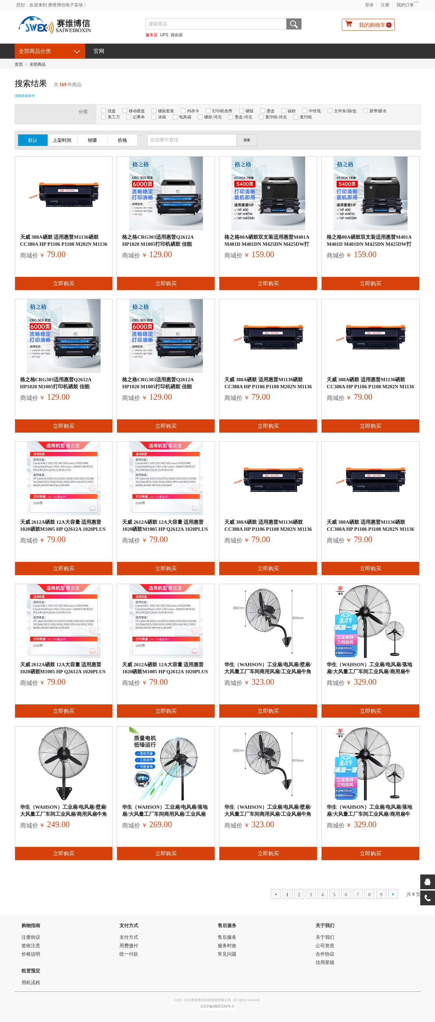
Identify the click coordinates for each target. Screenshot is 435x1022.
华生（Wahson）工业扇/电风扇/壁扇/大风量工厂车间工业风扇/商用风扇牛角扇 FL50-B (63, 814)
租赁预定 (30, 970)
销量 (92, 140)
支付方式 (128, 925)
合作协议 (325, 954)
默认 (33, 140)
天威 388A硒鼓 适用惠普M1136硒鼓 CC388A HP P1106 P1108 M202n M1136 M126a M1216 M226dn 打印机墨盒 (63, 244)
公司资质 (325, 945)
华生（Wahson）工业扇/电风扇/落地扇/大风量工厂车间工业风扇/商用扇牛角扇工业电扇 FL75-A (369, 671)
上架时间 (62, 140)
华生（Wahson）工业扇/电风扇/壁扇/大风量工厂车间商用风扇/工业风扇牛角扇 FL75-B (267, 671)
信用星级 (325, 962)
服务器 (152, 35)
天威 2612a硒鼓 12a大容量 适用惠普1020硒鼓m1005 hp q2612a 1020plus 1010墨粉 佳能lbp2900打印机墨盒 (63, 529)
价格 (122, 140)
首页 (19, 64)
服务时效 (227, 945)
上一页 (276, 894)
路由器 (177, 35)
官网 (99, 51)
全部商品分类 (35, 51)
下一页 (393, 894)
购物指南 (30, 925)
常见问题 (227, 954)
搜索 (294, 24)
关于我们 (325, 925)
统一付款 (128, 954)
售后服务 (227, 925)
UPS (164, 35)
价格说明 (30, 954)
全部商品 (38, 64)
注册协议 (30, 937)
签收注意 (30, 945)
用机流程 (30, 982)
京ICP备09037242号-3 (217, 1006)
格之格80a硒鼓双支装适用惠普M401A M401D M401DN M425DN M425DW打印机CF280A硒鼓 (266, 244)
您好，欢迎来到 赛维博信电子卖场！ (51, 4)
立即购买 (63, 283)
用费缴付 (128, 945)
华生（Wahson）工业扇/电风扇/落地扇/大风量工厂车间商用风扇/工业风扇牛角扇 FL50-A (165, 814)
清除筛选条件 (25, 96)
